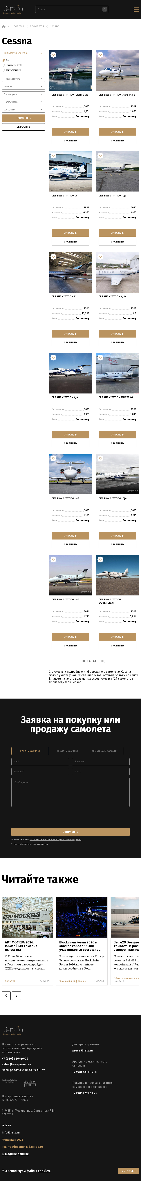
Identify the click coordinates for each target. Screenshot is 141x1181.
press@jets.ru (82, 1048)
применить (23, 118)
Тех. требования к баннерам (22, 1146)
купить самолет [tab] (30, 750)
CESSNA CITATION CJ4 (65, 397)
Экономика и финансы (72, 978)
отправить (70, 830)
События (10, 978)
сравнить (70, 140)
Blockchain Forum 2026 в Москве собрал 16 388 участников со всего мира (79, 943)
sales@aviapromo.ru (16, 1063)
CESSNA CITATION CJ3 (112, 195)
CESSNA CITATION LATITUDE (69, 94)
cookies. (44, 1171)
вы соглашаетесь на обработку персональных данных (54, 837)
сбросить (23, 126)
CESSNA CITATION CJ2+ (112, 296)
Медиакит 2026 (12, 1139)
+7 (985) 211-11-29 (84, 1091)
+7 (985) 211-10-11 (84, 1069)
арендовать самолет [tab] (105, 750)
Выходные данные (15, 1153)
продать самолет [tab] (67, 750)
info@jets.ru (11, 1131)
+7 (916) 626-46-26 (15, 1056)
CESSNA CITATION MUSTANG (116, 94)
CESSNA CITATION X (63, 195)
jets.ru (6, 1124)
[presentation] (39, 816)
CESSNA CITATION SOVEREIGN (117, 599)
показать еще (94, 660)
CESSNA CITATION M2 (65, 498)
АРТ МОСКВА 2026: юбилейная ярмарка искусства (21, 943)
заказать (70, 131)
